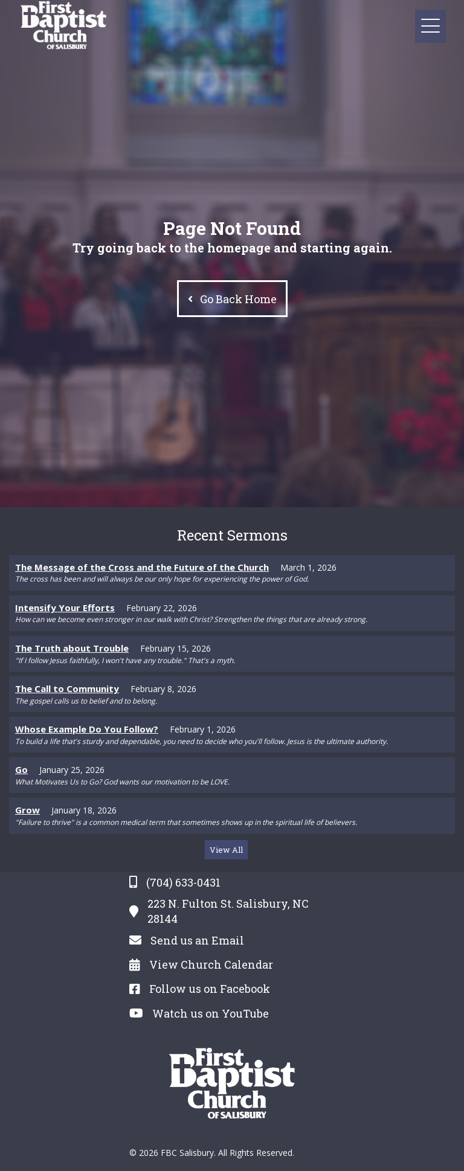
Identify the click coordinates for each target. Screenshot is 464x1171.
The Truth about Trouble (72, 648)
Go (21, 769)
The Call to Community (67, 688)
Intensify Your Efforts (65, 608)
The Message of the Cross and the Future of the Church (142, 567)
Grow (27, 810)
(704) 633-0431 (183, 882)
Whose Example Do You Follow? (86, 729)
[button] (430, 26)
